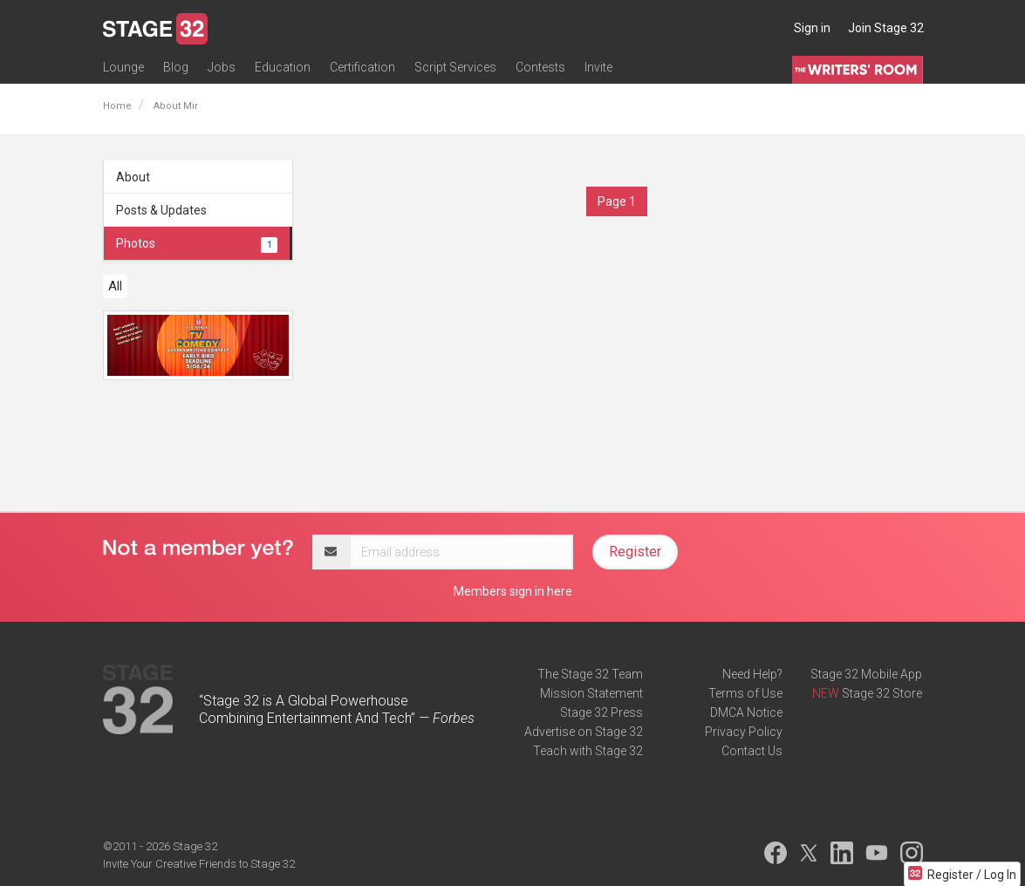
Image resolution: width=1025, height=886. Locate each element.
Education (283, 67)
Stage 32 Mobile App (866, 674)
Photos (197, 243)
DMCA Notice (746, 712)
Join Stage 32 (886, 28)
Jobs (222, 67)
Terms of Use (745, 693)
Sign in (812, 28)
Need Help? (752, 674)
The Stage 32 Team (590, 674)
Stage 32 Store (882, 693)
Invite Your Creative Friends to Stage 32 (199, 863)
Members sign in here (513, 591)
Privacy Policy (743, 732)
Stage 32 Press (601, 712)
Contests (540, 67)
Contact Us (751, 751)
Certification (362, 67)
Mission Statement (591, 693)
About (133, 177)
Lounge (123, 67)
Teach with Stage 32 (588, 751)
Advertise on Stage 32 (583, 732)
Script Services (455, 67)
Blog (175, 67)
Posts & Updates (161, 210)
